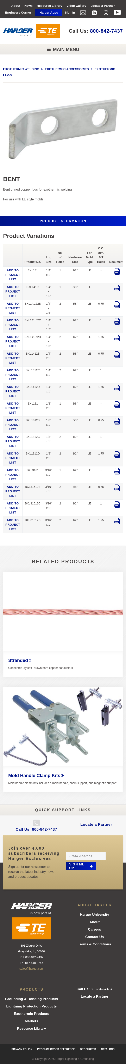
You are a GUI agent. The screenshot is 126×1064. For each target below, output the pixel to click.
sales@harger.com (31, 968)
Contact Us (94, 937)
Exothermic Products (31, 1014)
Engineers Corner (18, 12)
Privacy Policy (21, 1049)
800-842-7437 (106, 31)
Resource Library (49, 5)
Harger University (94, 915)
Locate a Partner (102, 5)
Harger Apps (48, 12)
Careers (94, 929)
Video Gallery (76, 5)
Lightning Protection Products (31, 1006)
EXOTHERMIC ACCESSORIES (67, 69)
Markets (31, 1021)
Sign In (70, 12)
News (28, 5)
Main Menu (65, 49)
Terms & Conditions (94, 944)
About (15, 5)
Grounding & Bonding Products (31, 999)
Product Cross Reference (56, 1049)
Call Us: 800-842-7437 (36, 829)
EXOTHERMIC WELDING (21, 69)
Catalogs (108, 1049)
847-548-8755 (34, 963)
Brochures (88, 1049)
